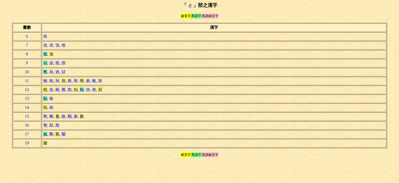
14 (27, 107)
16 (27, 125)
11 (27, 81)
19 (27, 143)
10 (27, 72)
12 (27, 89)
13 (27, 98)
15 (27, 116)
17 (27, 134)
